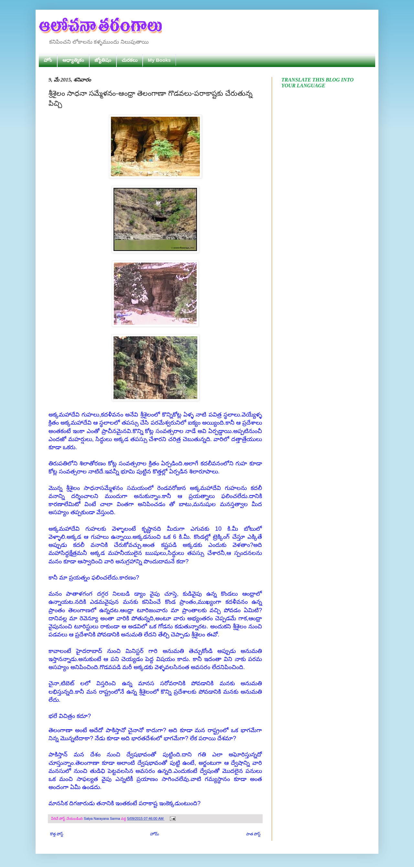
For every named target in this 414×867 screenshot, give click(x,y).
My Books (159, 60)
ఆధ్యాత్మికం (73, 60)
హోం (48, 60)
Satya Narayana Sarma (102, 818)
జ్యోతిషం (102, 60)
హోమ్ (154, 834)
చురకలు (129, 60)
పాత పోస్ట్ (253, 834)
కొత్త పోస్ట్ (56, 834)
